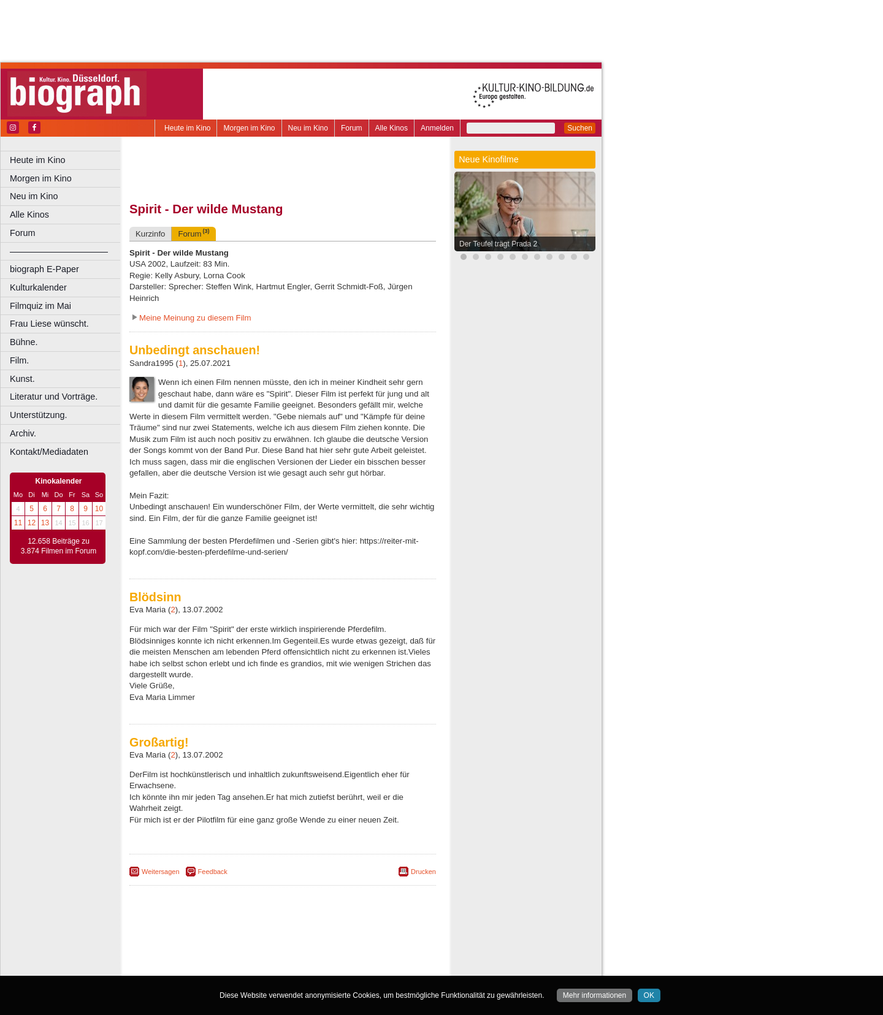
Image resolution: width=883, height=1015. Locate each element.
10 (99, 508)
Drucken (423, 871)
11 (18, 523)
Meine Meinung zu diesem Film (195, 317)
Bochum (188, 966)
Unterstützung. (38, 415)
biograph (184, 956)
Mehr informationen (594, 995)
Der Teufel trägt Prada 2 (498, 244)
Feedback (212, 871)
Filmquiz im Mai (40, 306)
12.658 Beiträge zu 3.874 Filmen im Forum (58, 546)
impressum (289, 945)
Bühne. (24, 342)
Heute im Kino (187, 128)
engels (246, 956)
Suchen (579, 128)
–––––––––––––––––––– (59, 251)
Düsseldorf (336, 966)
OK (649, 995)
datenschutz (333, 945)
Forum (351, 128)
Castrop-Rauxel (252, 966)
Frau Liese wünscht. (49, 324)
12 (32, 523)
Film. (19, 360)
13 (45, 523)
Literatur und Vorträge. (53, 396)
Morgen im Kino (249, 128)
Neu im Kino (308, 128)
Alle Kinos (391, 128)
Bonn (215, 966)
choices (217, 956)
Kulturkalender (38, 287)
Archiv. (23, 433)
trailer (282, 956)
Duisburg (373, 966)
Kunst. (22, 379)
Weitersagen (161, 871)
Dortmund (299, 966)
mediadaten (378, 945)
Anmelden (437, 128)
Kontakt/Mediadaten (49, 452)
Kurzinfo (150, 233)
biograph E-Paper (44, 269)
